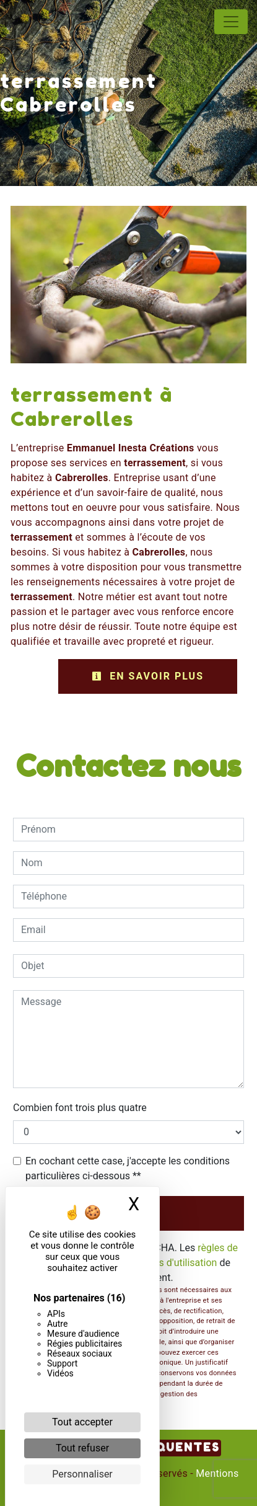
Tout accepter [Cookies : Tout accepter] (82, 1422)
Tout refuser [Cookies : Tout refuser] (82, 1448)
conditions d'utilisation (167, 1263)
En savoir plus (148, 676)
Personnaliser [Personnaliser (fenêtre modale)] (82, 1474)
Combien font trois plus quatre (80, 1108)
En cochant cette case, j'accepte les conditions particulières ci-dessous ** (127, 1168)
